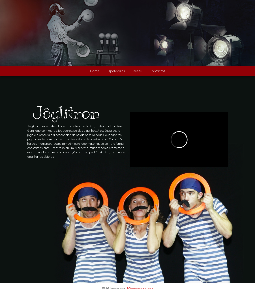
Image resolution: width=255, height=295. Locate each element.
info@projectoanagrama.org (139, 288)
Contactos (157, 71)
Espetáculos (116, 71)
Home (94, 71)
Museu (137, 71)
